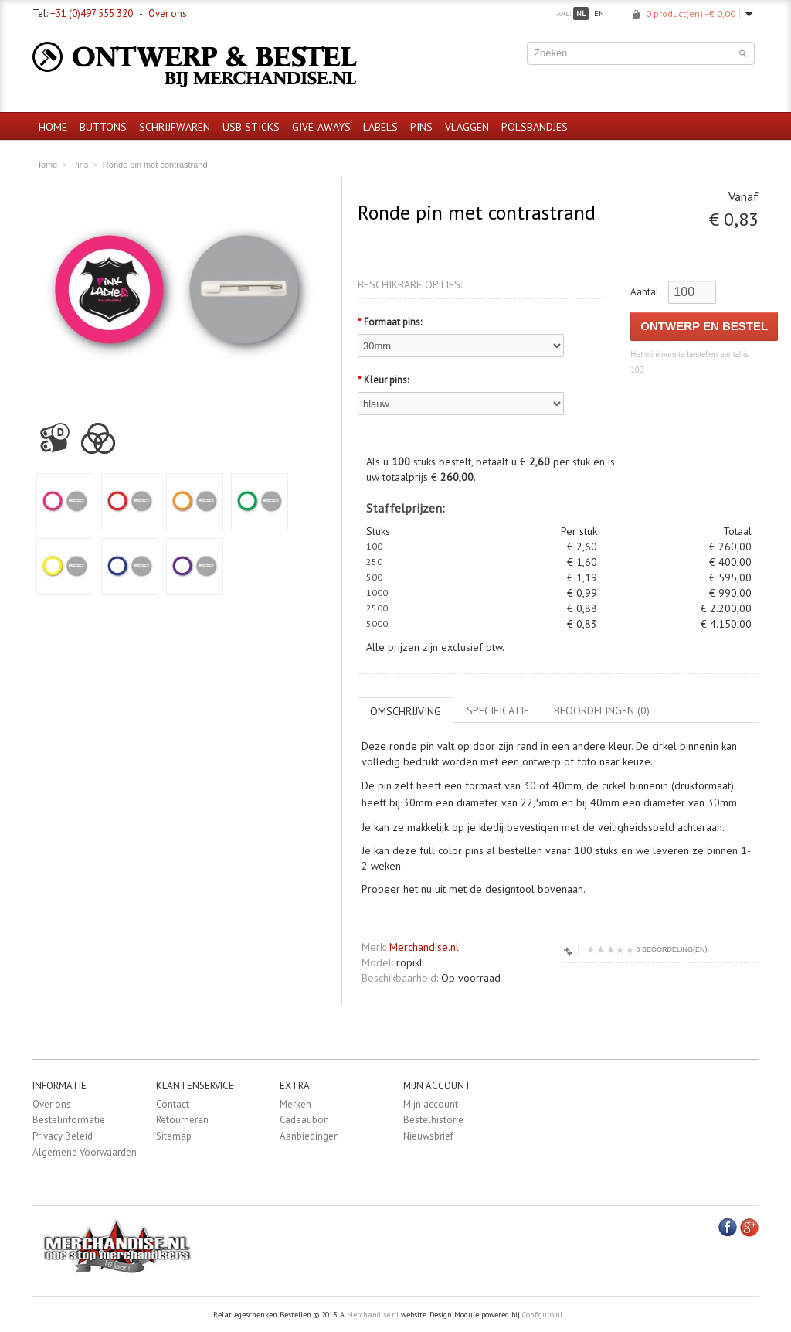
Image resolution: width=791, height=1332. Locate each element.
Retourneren (182, 1119)
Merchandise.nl (424, 947)
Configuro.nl (542, 1315)
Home (53, 127)
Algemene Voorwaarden (84, 1152)
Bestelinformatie (68, 1119)
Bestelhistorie (433, 1119)
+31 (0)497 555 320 (91, 13)
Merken (295, 1104)
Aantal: (645, 291)
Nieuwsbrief (428, 1136)
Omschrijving (405, 711)
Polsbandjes (534, 127)
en (599, 14)
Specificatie (498, 710)
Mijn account (430, 1104)
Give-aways (321, 127)
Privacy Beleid (62, 1136)
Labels (380, 127)
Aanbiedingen (309, 1136)
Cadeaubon (304, 1119)
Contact (172, 1104)
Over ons (167, 13)
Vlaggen (467, 127)
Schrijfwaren (174, 127)
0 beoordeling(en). (647, 949)
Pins (421, 127)
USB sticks (251, 127)
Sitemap (174, 1136)
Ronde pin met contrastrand (155, 164)
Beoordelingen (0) (602, 710)
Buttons (103, 127)
